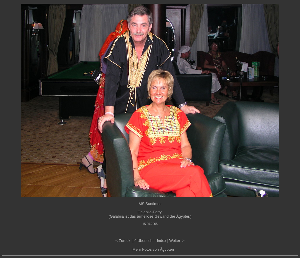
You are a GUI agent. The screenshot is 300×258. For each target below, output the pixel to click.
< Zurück (123, 240)
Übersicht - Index (151, 240)
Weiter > (177, 240)
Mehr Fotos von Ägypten (153, 249)
